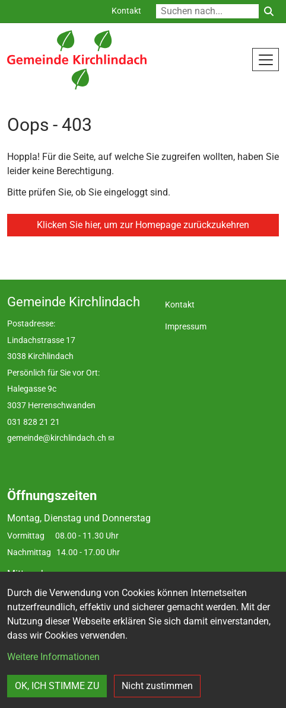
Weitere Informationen (53, 656)
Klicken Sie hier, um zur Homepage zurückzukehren (143, 224)
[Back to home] (77, 59)
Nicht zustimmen (157, 685)
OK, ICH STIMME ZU (57, 685)
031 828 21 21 (33, 422)
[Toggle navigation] (265, 59)
